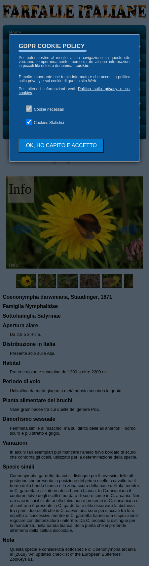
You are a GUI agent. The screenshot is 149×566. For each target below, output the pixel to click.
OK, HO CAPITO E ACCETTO (61, 145)
